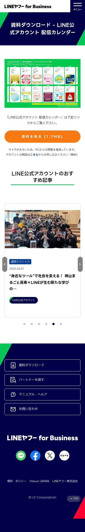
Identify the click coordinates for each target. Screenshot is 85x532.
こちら (34, 154)
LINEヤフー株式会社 (65, 481)
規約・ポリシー (16, 481)
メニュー (77, 6)
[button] (80, 264)
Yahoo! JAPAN (39, 481)
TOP (75, 498)
